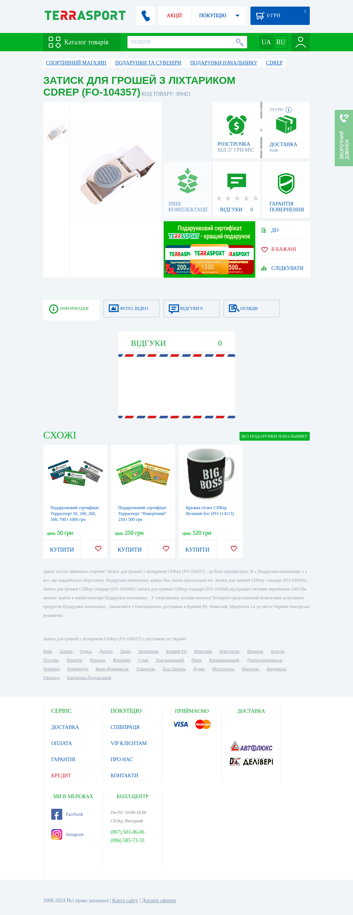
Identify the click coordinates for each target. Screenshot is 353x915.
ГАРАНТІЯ (63, 759)
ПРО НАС (122, 759)
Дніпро (105, 651)
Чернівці (51, 668)
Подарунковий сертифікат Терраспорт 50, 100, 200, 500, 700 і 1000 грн (75, 513)
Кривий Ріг (176, 651)
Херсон (278, 651)
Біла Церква (174, 668)
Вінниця (255, 651)
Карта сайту (125, 900)
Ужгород (51, 677)
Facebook (67, 814)
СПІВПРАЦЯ (125, 727)
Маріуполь (229, 651)
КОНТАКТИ (124, 775)
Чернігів (74, 660)
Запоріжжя (148, 651)
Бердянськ (276, 668)
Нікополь (250, 668)
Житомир (121, 660)
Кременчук (77, 668)
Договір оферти (159, 900)
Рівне (196, 660)
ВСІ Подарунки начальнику (275, 436)
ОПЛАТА (61, 743)
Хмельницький (169, 660)
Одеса (85, 651)
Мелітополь (223, 668)
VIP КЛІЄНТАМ (129, 743)
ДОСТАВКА (65, 727)
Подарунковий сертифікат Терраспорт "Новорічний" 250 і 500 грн (142, 513)
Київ (47, 651)
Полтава (51, 660)
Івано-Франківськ (112, 668)
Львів (125, 651)
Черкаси (97, 660)
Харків (65, 651)
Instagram (67, 834)
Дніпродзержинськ (264, 660)
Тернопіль (145, 668)
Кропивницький (224, 660)
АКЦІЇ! (175, 15)
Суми (143, 660)
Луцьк (199, 668)
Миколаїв (203, 651)
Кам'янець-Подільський (89, 677)
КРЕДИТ (61, 775)
